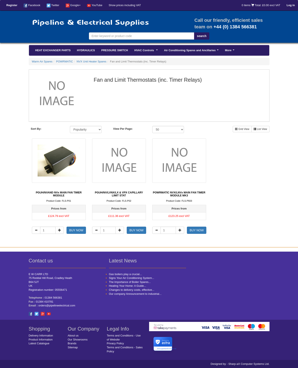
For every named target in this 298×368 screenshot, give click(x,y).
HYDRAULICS (86, 50)
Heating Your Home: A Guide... (127, 285)
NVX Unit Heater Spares (91, 61)
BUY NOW (76, 230)
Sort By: (36, 128)
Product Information (41, 339)
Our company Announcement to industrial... (135, 293)
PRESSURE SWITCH (114, 50)
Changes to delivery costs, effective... (131, 289)
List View (260, 129)
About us (73, 335)
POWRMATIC (64, 61)
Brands (72, 343)
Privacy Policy (115, 343)
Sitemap (73, 347)
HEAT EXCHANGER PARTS (53, 50)
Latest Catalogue (39, 343)
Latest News (123, 260)
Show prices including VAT (125, 5)
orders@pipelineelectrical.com (56, 305)
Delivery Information (41, 335)
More (230, 51)
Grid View (242, 129)
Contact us (41, 260)
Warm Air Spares (42, 61)
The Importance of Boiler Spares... (130, 282)
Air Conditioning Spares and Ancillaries (192, 51)
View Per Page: (123, 128)
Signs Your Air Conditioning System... (131, 278)
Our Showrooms (78, 339)
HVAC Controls (146, 51)
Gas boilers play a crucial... (125, 274)
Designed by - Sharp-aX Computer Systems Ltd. (240, 363)
